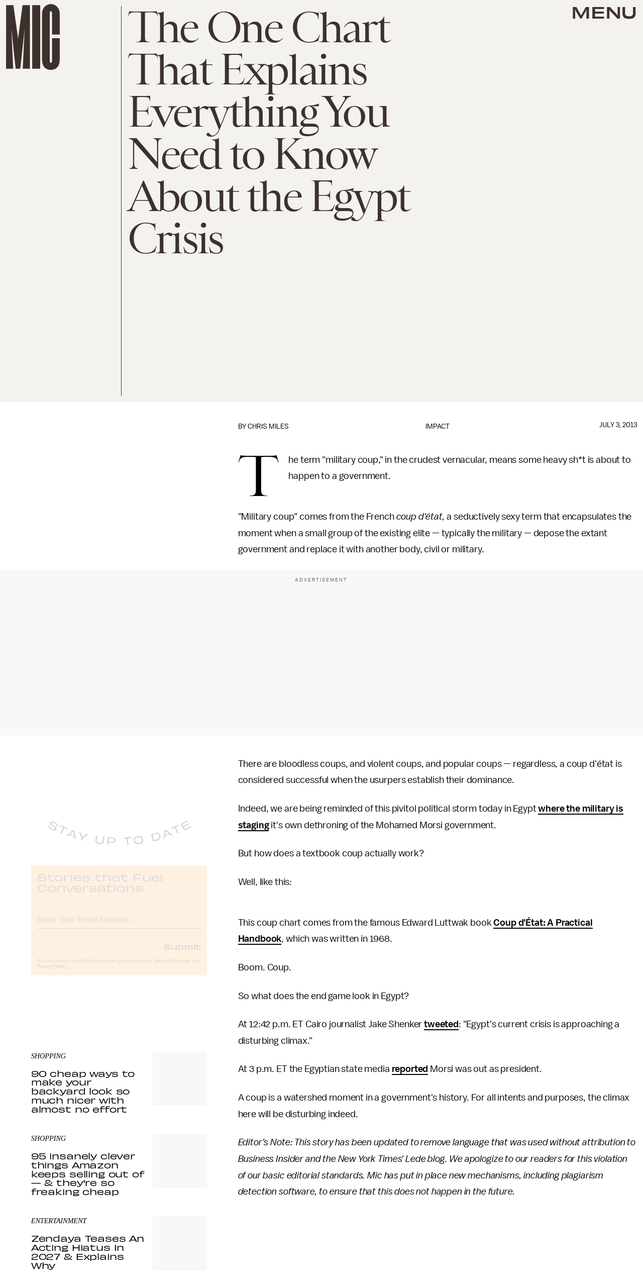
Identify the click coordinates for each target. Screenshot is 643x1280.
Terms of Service (171, 969)
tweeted (441, 1024)
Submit (182, 955)
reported (410, 1069)
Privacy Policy (51, 974)
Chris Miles (268, 426)
